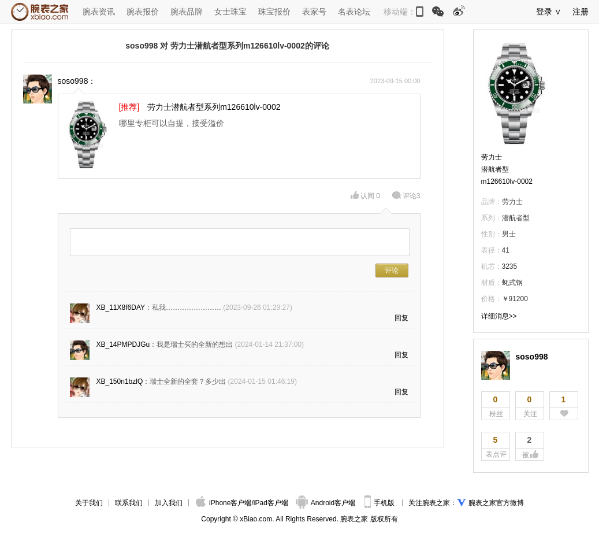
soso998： (77, 81)
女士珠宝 (230, 11)
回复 (401, 318)
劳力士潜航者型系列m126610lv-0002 (213, 107)
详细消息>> (499, 316)
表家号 (314, 11)
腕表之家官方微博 (496, 503)
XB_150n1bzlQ (119, 381)
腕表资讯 (99, 11)
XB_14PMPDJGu (123, 344)
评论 (406, 196)
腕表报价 (143, 11)
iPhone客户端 (223, 503)
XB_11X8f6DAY (121, 307)
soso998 (532, 356)
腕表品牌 (186, 11)
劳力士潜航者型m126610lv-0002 (507, 169)
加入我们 (169, 503)
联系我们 (129, 503)
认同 (365, 196)
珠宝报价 (274, 11)
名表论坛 (354, 11)
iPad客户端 (271, 503)
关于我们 (89, 503)
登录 (544, 11)
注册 (580, 11)
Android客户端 (327, 503)
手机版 (380, 503)
